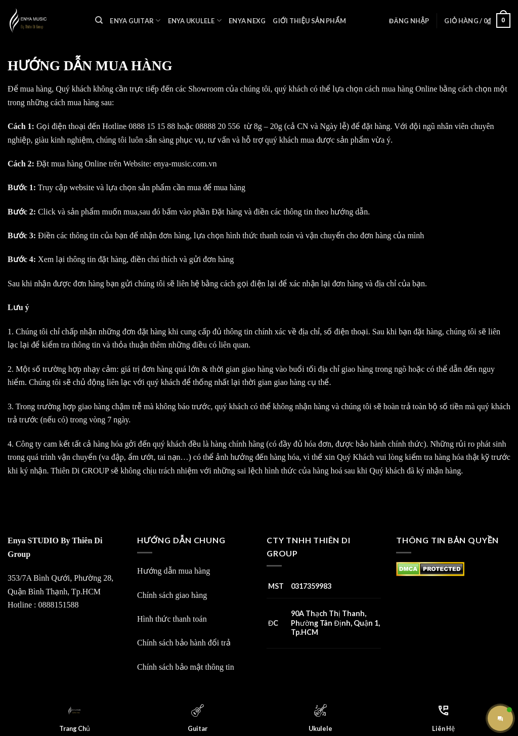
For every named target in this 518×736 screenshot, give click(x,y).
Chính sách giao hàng (172, 595)
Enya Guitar (135, 20)
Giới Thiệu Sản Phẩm (309, 21)
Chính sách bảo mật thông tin (185, 667)
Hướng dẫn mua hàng (173, 571)
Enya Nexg (247, 21)
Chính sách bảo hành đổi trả (184, 642)
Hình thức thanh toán (172, 619)
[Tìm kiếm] (99, 20)
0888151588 (58, 604)
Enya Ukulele (195, 20)
